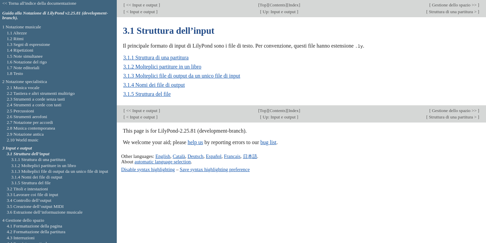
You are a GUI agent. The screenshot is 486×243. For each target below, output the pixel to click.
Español (213, 156)
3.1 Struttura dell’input (28, 153)
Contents (278, 4)
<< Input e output (141, 4)
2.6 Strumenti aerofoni (27, 116)
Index (294, 4)
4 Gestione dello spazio (23, 220)
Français (232, 156)
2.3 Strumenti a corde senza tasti (36, 99)
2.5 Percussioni (20, 110)
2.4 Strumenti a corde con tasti (34, 104)
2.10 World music (22, 139)
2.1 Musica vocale (23, 87)
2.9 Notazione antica (25, 134)
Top (263, 4)
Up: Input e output (279, 11)
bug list (268, 142)
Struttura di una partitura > (453, 11)
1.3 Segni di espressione (28, 44)
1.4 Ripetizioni (20, 50)
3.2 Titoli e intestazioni (27, 188)
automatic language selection (163, 161)
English (162, 156)
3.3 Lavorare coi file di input (32, 194)
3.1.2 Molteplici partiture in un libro (162, 67)
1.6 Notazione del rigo (27, 61)
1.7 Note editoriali (23, 67)
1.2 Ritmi (15, 38)
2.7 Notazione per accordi (30, 122)
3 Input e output (17, 148)
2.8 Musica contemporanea (31, 128)
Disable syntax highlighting (148, 169)
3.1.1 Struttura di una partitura (156, 57)
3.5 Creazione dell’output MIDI (35, 206)
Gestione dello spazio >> (454, 4)
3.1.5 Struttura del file (147, 94)
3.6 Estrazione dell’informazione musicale (45, 212)
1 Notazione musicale (21, 26)
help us (195, 142)
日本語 (250, 156)
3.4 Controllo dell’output (29, 200)
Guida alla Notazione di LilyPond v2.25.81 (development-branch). (55, 15)
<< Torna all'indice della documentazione (39, 3)
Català (179, 156)
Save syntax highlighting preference (214, 169)
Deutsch (196, 156)
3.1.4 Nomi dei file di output (154, 85)
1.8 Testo (15, 73)
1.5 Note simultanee (25, 56)
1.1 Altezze (17, 32)
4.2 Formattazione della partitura (36, 231)
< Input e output (140, 11)
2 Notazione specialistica (24, 81)
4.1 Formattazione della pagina (34, 225)
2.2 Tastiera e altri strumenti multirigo (41, 93)
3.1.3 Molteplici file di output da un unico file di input (181, 76)
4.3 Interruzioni (21, 237)
